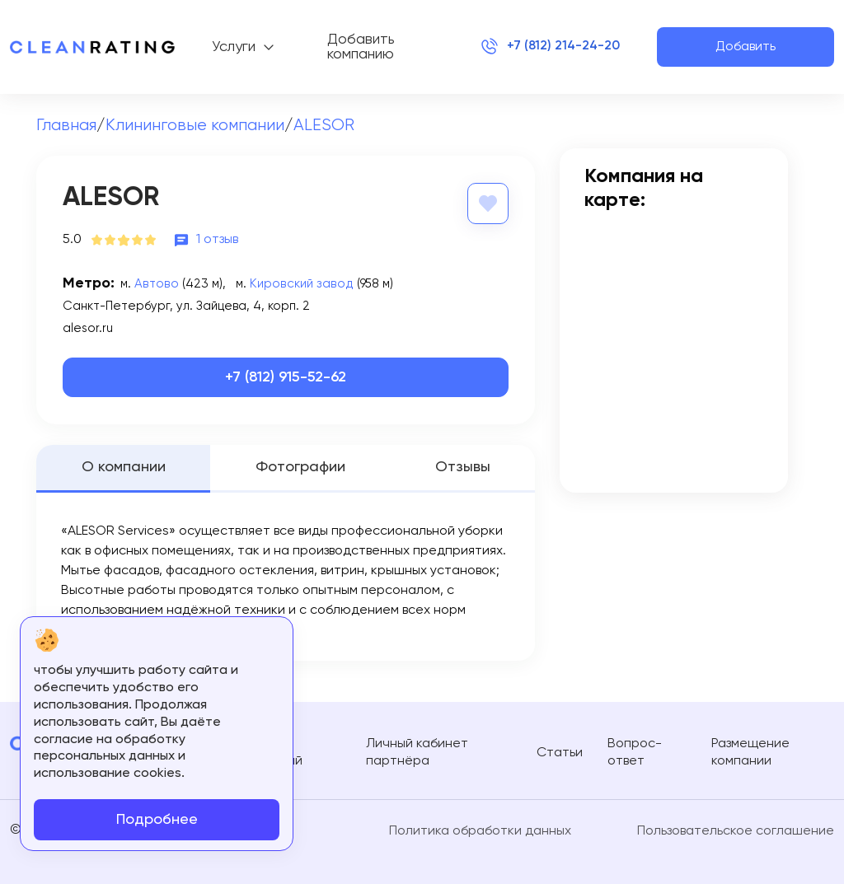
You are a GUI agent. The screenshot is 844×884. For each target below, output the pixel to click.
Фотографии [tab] (300, 467)
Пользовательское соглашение (735, 830)
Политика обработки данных (480, 830)
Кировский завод (296, 283)
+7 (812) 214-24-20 (550, 47)
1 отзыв (217, 239)
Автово (155, 283)
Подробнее (157, 819)
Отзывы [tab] (462, 467)
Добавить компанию (361, 47)
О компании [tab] (124, 467)
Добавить (745, 47)
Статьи (560, 752)
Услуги (234, 47)
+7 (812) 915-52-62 (285, 377)
